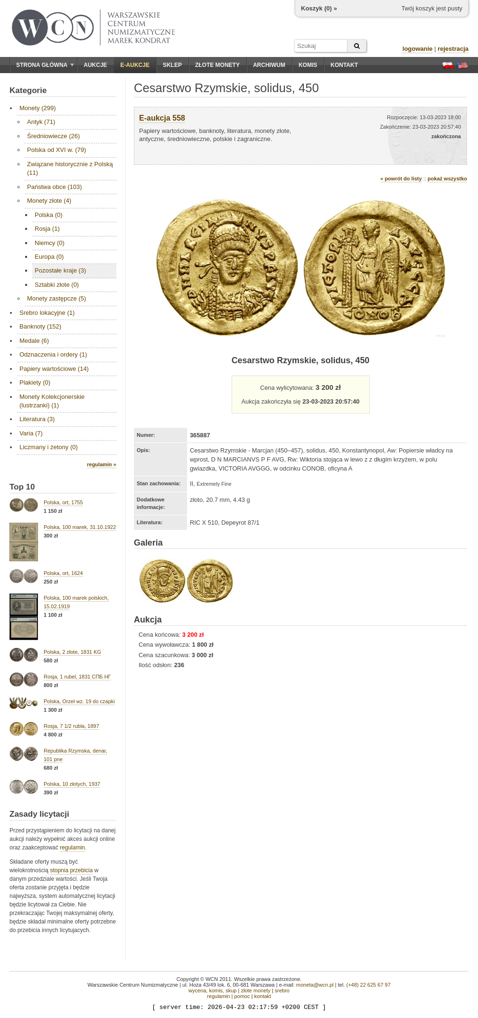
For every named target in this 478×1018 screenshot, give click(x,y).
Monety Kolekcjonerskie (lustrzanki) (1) (51, 401)
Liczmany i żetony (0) (48, 447)
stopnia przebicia (71, 870)
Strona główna (45, 65)
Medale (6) (34, 340)
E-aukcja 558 (162, 118)
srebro (282, 990)
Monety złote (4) (49, 200)
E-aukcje (135, 65)
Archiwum (269, 65)
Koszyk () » (319, 8)
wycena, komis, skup (212, 990)
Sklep (172, 65)
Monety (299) (37, 108)
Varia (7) (31, 433)
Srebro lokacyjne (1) (47, 312)
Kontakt (344, 65)
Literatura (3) (37, 419)
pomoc (242, 996)
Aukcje (95, 65)
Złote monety (217, 65)
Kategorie (28, 90)
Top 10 (22, 486)
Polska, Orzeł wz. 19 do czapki (79, 701)
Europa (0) (49, 256)
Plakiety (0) (34, 382)
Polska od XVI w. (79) (56, 149)
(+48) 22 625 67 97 (369, 985)
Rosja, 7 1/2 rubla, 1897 (71, 726)
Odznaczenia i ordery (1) (53, 354)
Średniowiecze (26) (53, 136)
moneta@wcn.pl (315, 985)
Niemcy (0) (50, 242)
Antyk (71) (41, 121)
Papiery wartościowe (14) (54, 368)
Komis (308, 65)
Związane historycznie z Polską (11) (70, 168)
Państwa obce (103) (54, 186)
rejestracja (453, 48)
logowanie (418, 48)
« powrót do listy (401, 178)
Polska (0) (49, 214)
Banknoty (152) (40, 326)
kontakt (262, 996)
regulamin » (101, 464)
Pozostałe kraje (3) (60, 270)
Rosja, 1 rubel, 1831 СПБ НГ (77, 676)
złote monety (255, 990)
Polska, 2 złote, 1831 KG (72, 652)
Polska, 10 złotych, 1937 (72, 784)
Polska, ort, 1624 (63, 573)
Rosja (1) (47, 228)
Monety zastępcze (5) (56, 298)
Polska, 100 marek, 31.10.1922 (80, 527)
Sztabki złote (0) (57, 284)
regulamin (72, 847)
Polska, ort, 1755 (63, 502)
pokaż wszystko (447, 178)
